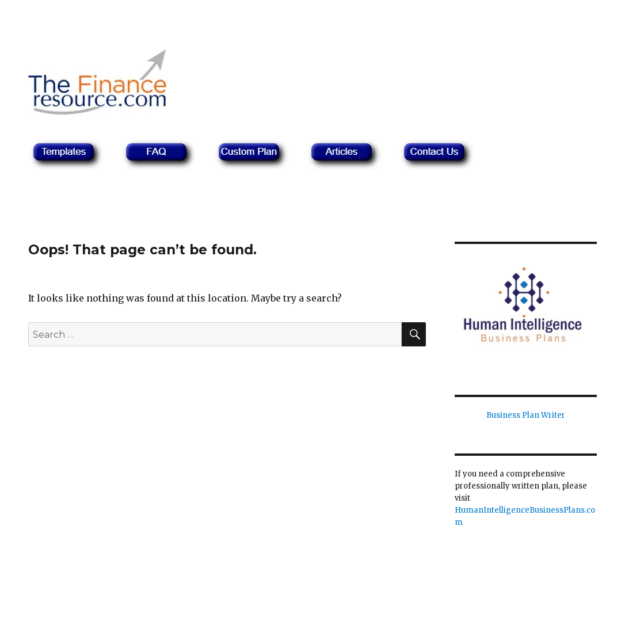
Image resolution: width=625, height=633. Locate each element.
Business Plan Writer (525, 415)
